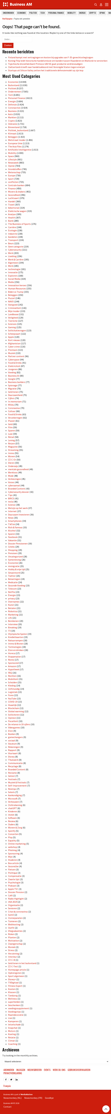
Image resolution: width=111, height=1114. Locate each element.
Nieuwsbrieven (34, 1070)
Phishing (12, 850)
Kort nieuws (14, 340)
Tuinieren (12, 921)
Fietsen (11, 869)
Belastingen (14, 579)
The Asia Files (15, 146)
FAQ (10, 672)
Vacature (12, 743)
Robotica (12, 611)
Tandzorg (13, 995)
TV (9, 630)
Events (47, 1070)
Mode (10, 475)
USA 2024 (12, 901)
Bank (10, 220)
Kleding (12, 685)
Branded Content (16, 488)
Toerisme (12, 320)
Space (11, 156)
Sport (11, 178)
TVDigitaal (13, 982)
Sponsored (13, 662)
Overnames (13, 601)
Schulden (12, 682)
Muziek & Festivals (17, 782)
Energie (82, 12)
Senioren (12, 908)
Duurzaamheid (15, 395)
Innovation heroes (17, 285)
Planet (11, 420)
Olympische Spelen (17, 633)
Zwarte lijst (14, 879)
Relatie (11, 1037)
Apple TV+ (13, 889)
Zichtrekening (15, 805)
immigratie (13, 566)
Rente (11, 659)
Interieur (12, 956)
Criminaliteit (14, 308)
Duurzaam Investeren (18, 514)
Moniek (11, 947)
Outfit (11, 927)
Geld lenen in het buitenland (22, 963)
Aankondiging (15, 795)
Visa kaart (13, 753)
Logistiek (12, 692)
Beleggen (13, 136)
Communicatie (15, 763)
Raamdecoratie (15, 1014)
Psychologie (14, 882)
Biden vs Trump (15, 291)
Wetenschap (14, 172)
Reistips (12, 788)
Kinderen (12, 811)
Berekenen (13, 620)
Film (10, 427)
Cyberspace (13, 359)
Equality (12, 840)
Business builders (16, 382)
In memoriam (15, 401)
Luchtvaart (13, 198)
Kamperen (13, 1021)
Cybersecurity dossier (18, 491)
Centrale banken (16, 185)
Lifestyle (12, 159)
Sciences (12, 324)
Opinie (102, 12)
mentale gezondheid (18, 469)
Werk (10, 253)
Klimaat (12, 133)
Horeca (11, 653)
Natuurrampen (15, 640)
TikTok (11, 524)
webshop (12, 847)
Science (11, 504)
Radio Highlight (16, 898)
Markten (12, 117)
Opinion (12, 717)
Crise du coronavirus (18, 911)
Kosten (11, 989)
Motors (11, 1031)
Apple (11, 336)
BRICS (11, 498)
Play (10, 837)
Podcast (12, 885)
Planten (12, 937)
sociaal (11, 740)
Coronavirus (14, 408)
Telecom (12, 588)
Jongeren (13, 369)
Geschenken (14, 1005)
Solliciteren (14, 714)
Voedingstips (14, 1011)
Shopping (13, 550)
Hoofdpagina (7, 18)
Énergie (12, 595)
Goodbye (49, 1097)
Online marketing (17, 843)
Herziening (13, 953)
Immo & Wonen (15, 643)
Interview (12, 624)
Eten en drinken (16, 650)
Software (12, 817)
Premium (12, 349)
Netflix (11, 592)
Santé (11, 914)
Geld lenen (13, 391)
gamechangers (15, 737)
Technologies (15, 646)
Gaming (12, 327)
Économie (13, 562)
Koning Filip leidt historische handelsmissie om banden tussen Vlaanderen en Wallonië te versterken (57, 60)
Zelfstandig (14, 688)
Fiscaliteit (13, 721)
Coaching (12, 1043)
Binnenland (14, 127)
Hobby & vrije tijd (16, 569)
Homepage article (17, 969)
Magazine (13, 446)
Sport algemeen (16, 976)
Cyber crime (14, 346)
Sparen (11, 430)
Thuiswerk (13, 759)
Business (12, 111)
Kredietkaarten (15, 637)
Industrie (12, 233)
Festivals (12, 779)
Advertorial (13, 207)
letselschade (14, 1024)
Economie (21, 12)
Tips (10, 495)
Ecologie (12, 230)
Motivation (13, 940)
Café (10, 895)
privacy (11, 598)
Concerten (13, 834)
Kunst (11, 604)
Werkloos (12, 472)
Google (11, 378)
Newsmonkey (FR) (33, 1097)
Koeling (12, 1034)
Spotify (11, 830)
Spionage (12, 385)
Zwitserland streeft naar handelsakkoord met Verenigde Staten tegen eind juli (46, 67)
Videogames (14, 727)
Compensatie (14, 876)
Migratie (12, 388)
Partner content (16, 356)
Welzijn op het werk (18, 508)
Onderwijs (13, 466)
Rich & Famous (15, 527)
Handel (11, 201)
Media (11, 282)
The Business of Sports (19, 223)
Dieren (11, 462)
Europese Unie (15, 143)
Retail (11, 437)
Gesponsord (14, 572)
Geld (10, 424)
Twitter (12, 575)
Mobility (71, 12)
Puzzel (11, 298)
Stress (11, 950)
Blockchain (13, 708)
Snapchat (12, 1027)
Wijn (10, 856)
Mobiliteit (13, 679)
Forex (11, 695)
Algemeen (13, 262)
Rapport (12, 750)
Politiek (33, 12)
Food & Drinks (15, 362)
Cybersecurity (15, 249)
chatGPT (12, 808)
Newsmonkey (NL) (12, 1097)
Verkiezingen (14, 478)
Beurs (11, 243)
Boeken (12, 734)
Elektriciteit (14, 366)
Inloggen (20, 1070)
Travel (11, 204)
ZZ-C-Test (13, 966)
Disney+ (12, 979)
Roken (11, 934)
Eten (10, 730)
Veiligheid (13, 317)
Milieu (11, 404)
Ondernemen (8, 12)
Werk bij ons (59, 1070)
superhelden (14, 1001)
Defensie (12, 104)
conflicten (13, 182)
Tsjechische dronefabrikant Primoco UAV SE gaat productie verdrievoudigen (45, 63)
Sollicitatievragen (17, 330)
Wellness (12, 998)
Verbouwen (13, 801)
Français (7, 1086)
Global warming (16, 711)
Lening (11, 440)
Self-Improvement (17, 785)
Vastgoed (12, 304)
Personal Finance (56, 12)
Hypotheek (13, 669)
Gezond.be (13, 866)
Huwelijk (12, 705)
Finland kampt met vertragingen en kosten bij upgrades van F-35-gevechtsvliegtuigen (50, 57)
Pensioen (12, 553)
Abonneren (8, 1070)
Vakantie (12, 540)
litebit (11, 814)
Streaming (13, 450)
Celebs (11, 546)
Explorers (13, 275)
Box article (13, 863)
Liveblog (12, 256)
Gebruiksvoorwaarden (79, 1070)
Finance (12, 188)
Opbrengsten (14, 972)
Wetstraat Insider (17, 140)
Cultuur (11, 411)
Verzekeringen (15, 417)
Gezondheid (14, 194)
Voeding (12, 372)
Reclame (12, 772)
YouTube (12, 698)
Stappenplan (14, 656)
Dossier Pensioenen (18, 543)
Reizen (11, 443)
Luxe (10, 433)
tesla (10, 501)
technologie (14, 269)
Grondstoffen (14, 169)
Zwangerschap (15, 943)
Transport (13, 240)
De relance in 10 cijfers (19, 724)
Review (11, 821)
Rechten (12, 675)
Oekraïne (12, 123)
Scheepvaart (14, 333)
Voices (11, 482)
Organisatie (14, 905)
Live (10, 1018)
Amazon (12, 666)
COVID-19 (12, 701)
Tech (42, 12)
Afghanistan (14, 343)
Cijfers (11, 398)
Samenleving (14, 559)
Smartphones (15, 520)
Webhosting (14, 924)
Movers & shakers (16, 191)
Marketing (13, 614)
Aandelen (12, 236)
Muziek (11, 353)
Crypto (92, 12)
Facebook (12, 537)
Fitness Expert (15, 985)
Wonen (11, 456)
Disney (11, 756)
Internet (12, 511)
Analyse (12, 214)
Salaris (11, 792)
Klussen (12, 992)
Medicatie (13, 582)
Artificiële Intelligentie (19, 149)
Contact (7, 1106)
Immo (11, 453)
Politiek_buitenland (18, 130)
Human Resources (17, 288)
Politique (12, 872)
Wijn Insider (14, 311)
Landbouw (13, 314)
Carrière (12, 227)
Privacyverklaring (12, 1073)
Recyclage (13, 766)
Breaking (12, 627)
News (10, 517)
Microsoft (12, 798)
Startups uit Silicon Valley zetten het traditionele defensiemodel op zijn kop (45, 70)
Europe (11, 175)
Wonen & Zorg (15, 827)
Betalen (12, 608)
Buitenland (13, 85)
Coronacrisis (14, 107)
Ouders (11, 824)
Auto (10, 114)
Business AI (13, 375)
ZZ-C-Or (12, 459)
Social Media (14, 278)
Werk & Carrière (15, 259)
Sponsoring (14, 853)
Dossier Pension (16, 892)
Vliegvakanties (15, 930)
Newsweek (13, 162)
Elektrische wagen (17, 211)
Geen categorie (15, 246)
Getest (11, 775)
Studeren (12, 859)
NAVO (11, 301)
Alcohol (12, 530)
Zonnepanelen (15, 917)
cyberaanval (14, 485)
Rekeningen (14, 747)
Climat (11, 1040)
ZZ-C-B (11, 959)
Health (11, 217)
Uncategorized (15, 556)
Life (10, 617)
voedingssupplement (18, 1008)
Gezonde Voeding (16, 585)
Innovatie (13, 272)
